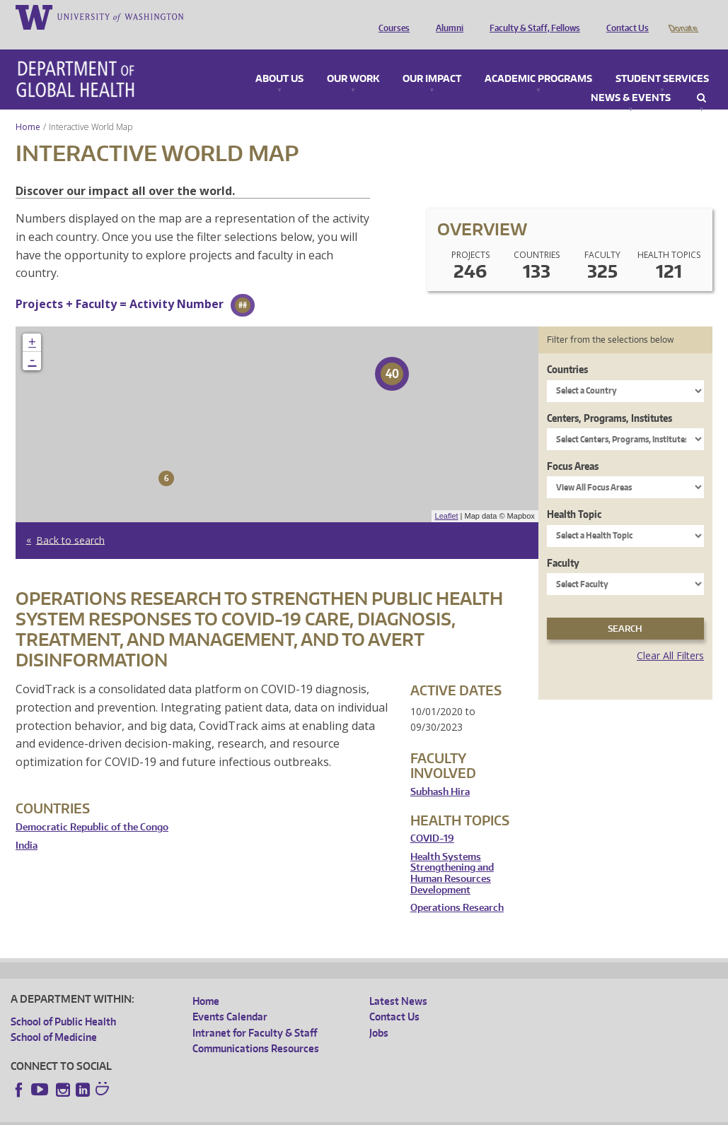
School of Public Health (63, 1002)
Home (28, 107)
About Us (279, 59)
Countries (567, 349)
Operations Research (457, 888)
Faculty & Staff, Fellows (531, 16)
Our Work (353, 59)
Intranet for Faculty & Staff (254, 1013)
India (26, 825)
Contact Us (624, 16)
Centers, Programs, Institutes (609, 398)
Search (701, 78)
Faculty (563, 543)
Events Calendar (229, 997)
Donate (682, 16)
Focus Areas (573, 446)
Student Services (662, 59)
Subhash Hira (440, 772)
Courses (390, 16)
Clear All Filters (670, 635)
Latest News (398, 981)
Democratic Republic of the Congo (92, 807)
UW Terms (255, 1114)
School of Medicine (54, 1017)
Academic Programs (538, 59)
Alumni (446, 16)
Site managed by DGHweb (339, 1114)
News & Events (631, 78)
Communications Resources (255, 1029)
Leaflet (446, 496)
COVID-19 (432, 818)
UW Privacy (198, 1114)
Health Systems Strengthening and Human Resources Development (452, 854)
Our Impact (432, 59)
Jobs (378, 1013)
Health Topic (574, 494)
